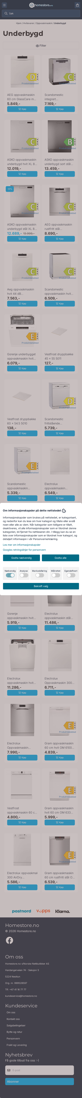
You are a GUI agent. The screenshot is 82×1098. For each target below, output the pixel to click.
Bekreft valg (41, 586)
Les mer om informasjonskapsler (21, 544)
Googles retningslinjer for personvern (24, 549)
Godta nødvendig (21, 557)
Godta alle (60, 557)
